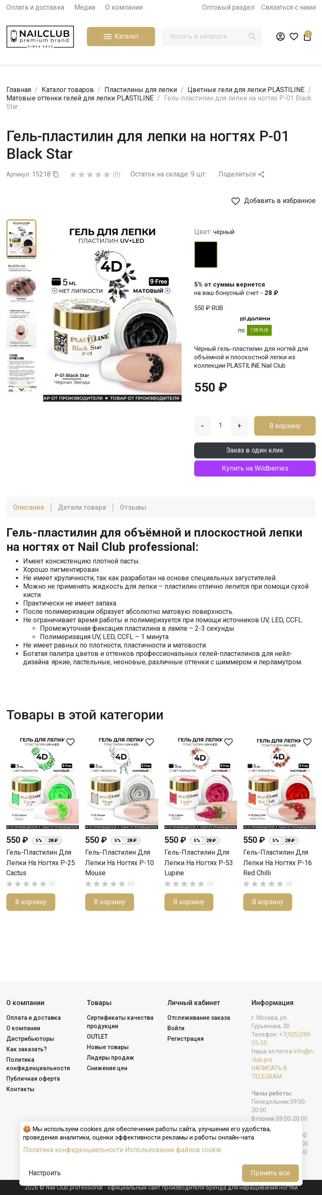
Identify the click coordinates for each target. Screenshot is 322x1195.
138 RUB (259, 330)
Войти (175, 1028)
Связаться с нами (288, 7)
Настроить (45, 1173)
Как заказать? (26, 1049)
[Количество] (220, 425)
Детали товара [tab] (82, 507)
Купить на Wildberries (255, 468)
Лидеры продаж (110, 1057)
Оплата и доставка (35, 7)
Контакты (20, 1089)
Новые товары (108, 1047)
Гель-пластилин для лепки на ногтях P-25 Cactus (40, 862)
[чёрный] (206, 254)
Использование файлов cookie (173, 1150)
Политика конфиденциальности (73, 1150)
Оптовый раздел (228, 7)
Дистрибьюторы (30, 1038)
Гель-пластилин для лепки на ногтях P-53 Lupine (198, 862)
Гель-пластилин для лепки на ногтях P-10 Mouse (119, 862)
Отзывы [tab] (133, 507)
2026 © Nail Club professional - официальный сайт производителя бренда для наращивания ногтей (161, 1187)
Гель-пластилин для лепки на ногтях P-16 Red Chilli (277, 862)
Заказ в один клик (254, 450)
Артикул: (18, 174)
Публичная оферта (33, 1078)
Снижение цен (107, 1068)
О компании (124, 7)
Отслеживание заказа (198, 1017)
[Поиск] (212, 36)
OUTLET (97, 1036)
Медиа (84, 7)
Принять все (270, 1173)
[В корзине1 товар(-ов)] (307, 37)
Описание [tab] (28, 507)
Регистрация (185, 1038)
